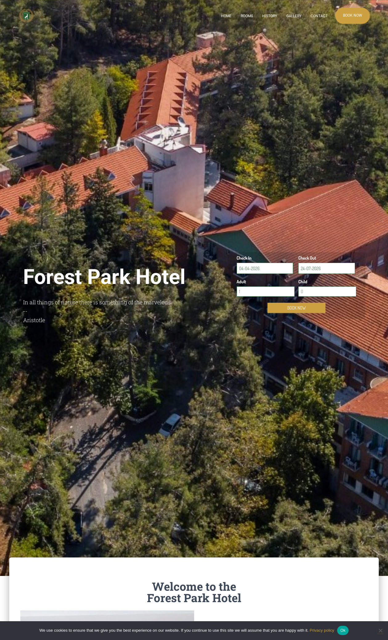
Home (226, 16)
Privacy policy (322, 630)
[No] (380, 630)
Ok (342, 630)
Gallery (293, 16)
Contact (319, 16)
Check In (244, 258)
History (269, 16)
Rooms (247, 16)
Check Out (307, 258)
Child (302, 281)
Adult (241, 281)
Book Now (352, 15)
